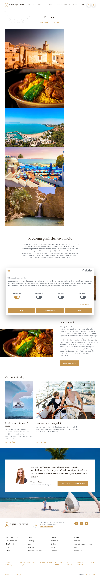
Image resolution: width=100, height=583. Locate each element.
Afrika (56, 22)
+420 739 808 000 (46, 527)
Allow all (79, 310)
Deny (21, 310)
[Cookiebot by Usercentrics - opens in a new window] (83, 270)
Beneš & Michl (90, 575)
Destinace (44, 22)
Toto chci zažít (69, 363)
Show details (84, 304)
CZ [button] (82, 6)
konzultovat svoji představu (73, 483)
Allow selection (50, 310)
